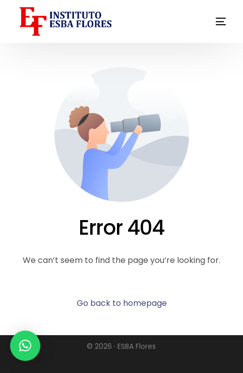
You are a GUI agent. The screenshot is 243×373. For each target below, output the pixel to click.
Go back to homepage (122, 303)
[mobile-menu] (207, 21)
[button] (25, 346)
